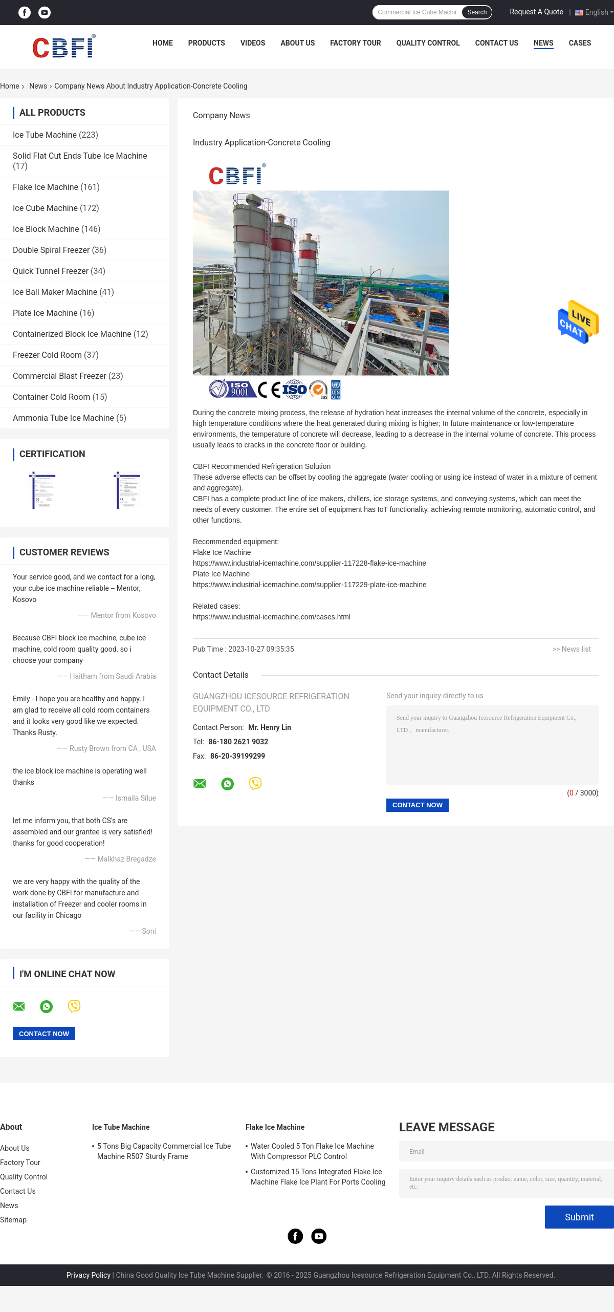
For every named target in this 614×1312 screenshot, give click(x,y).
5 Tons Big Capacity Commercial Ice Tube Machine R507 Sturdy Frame (164, 1151)
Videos (253, 43)
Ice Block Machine (46, 229)
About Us (297, 43)
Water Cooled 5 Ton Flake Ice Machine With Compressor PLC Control (312, 1151)
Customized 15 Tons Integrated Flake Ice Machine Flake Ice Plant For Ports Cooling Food (318, 1178)
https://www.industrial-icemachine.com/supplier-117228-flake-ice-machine (309, 563)
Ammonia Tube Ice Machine (63, 418)
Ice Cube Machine (45, 208)
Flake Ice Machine (45, 187)
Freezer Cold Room (47, 355)
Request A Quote (536, 12)
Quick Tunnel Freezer (51, 271)
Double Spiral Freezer (51, 250)
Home (162, 43)
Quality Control (428, 43)
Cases (580, 43)
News (544, 43)
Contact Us (496, 43)
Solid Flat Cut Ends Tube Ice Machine (80, 156)
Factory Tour (355, 43)
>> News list (572, 649)
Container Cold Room (51, 397)
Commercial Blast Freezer (59, 376)
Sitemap (13, 1220)
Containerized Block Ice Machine (72, 334)
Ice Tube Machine (45, 135)
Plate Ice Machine (45, 313)
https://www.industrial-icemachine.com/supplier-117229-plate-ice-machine (310, 584)
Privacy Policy (89, 1275)
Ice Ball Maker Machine (55, 292)
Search (477, 12)
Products (206, 43)
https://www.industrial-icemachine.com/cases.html (271, 617)
